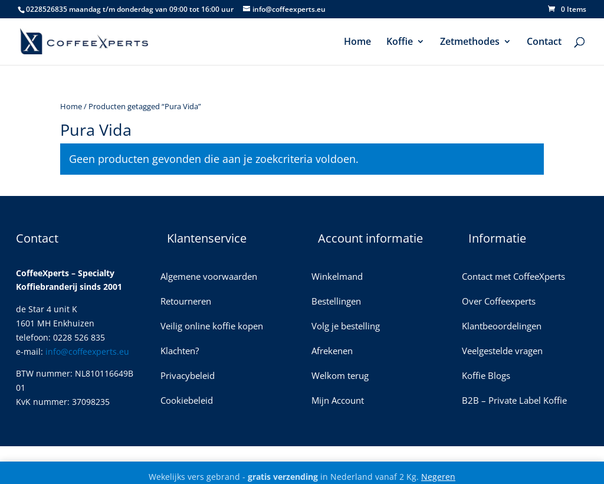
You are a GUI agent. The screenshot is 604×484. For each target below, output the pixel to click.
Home (357, 42)
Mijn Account (337, 401)
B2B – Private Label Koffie (514, 401)
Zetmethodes (470, 42)
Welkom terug (340, 376)
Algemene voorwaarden (208, 277)
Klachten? (179, 351)
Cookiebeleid (186, 401)
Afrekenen (332, 351)
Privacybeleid (187, 376)
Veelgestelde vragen (502, 351)
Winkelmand (337, 277)
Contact (544, 42)
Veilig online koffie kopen (211, 327)
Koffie (399, 42)
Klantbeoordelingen (501, 327)
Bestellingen (336, 302)
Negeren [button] (438, 476)
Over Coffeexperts (499, 302)
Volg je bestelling (345, 327)
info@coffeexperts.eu (87, 351)
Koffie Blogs (486, 376)
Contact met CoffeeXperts (513, 277)
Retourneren (185, 302)
